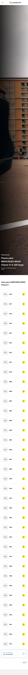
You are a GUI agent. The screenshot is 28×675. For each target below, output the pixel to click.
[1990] (14, 566)
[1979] (14, 644)
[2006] (14, 411)
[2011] (14, 362)
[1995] (14, 517)
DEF (25, 662)
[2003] (14, 440)
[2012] (14, 352)
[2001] (14, 459)
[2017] (14, 304)
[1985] (14, 585)
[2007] (14, 401)
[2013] (14, 343)
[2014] (14, 333)
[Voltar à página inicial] (15, 2)
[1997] (14, 498)
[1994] (14, 527)
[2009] (14, 381)
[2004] (14, 430)
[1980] (14, 634)
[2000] (14, 469)
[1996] (14, 508)
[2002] (14, 449)
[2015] (14, 323)
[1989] (14, 576)
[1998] (14, 488)
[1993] (14, 537)
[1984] (14, 595)
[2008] (14, 391)
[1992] (14, 547)
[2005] (14, 420)
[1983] (14, 605)
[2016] (14, 313)
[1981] (14, 624)
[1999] (14, 479)
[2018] (14, 294)
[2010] (14, 372)
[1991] (14, 556)
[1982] (14, 615)
